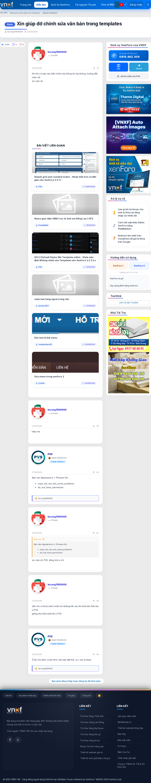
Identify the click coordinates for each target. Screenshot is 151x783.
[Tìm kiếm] (148, 4)
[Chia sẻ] (94, 68)
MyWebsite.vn (124, 722)
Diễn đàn (41, 4)
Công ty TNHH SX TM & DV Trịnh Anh (131, 765)
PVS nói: (37, 539)
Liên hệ (8, 695)
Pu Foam (122, 746)
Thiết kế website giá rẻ (91, 752)
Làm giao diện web (127, 716)
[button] (125, 4)
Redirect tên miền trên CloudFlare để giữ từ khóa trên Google (131, 238)
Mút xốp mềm (124, 740)
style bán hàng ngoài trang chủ (51, 299)
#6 (97, 654)
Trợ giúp (71, 695)
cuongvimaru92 (45, 344)
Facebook (10, 739)
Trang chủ (25, 4)
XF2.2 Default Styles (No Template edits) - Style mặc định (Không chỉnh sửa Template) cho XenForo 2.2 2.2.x (65, 259)
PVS (40, 187)
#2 (98, 426)
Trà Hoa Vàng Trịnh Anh (92, 716)
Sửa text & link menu (45, 337)
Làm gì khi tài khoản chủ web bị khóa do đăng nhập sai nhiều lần (130, 212)
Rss (18, 739)
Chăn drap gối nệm (127, 758)
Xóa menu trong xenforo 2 (49, 376)
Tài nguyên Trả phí (85, 4)
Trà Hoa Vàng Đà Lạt (90, 734)
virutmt (41, 383)
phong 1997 (43, 306)
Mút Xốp (122, 734)
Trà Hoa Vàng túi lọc (90, 740)
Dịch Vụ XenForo (60, 4)
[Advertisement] (65, 110)
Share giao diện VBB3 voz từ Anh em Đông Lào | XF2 (63, 218)
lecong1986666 (15, 31)
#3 (97, 472)
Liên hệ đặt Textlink (128, 302)
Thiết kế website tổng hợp (130, 728)
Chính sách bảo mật (51, 695)
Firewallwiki (43, 225)
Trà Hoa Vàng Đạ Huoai (91, 728)
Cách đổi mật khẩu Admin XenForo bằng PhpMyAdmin (131, 225)
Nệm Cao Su (124, 752)
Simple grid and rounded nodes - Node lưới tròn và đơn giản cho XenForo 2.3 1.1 (65, 178)
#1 (98, 68)
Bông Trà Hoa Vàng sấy (92, 746)
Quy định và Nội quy (27, 695)
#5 (98, 601)
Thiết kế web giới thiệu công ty (95, 758)
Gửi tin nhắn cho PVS (128, 76)
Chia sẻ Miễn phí (110, 4)
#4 (97, 533)
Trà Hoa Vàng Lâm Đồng (92, 722)
